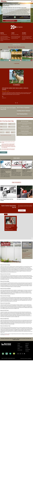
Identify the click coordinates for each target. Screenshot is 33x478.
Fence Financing (27, 349)
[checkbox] (0, 142)
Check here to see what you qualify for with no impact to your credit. (8, 142)
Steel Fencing (28, 60)
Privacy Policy (5, 147)
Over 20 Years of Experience (25, 107)
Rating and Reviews (26, 346)
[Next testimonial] (17, 102)
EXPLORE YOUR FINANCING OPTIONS (9, 20)
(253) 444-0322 (6, 5)
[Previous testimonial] (15, 102)
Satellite (2, 214)
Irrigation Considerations (26, 170)
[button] (32, 237)
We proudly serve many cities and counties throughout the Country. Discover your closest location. (17, 339)
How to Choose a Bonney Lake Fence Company (6, 199)
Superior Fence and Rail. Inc (4, 358)
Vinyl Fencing (6, 60)
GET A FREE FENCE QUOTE (24, 20)
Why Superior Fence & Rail (21, 199)
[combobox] (7, 132)
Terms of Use (26, 358)
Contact (19, 348)
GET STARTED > (21, 210)
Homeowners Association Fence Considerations (5, 170)
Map (5, 214)
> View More (16, 63)
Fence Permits (13, 170)
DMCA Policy (29, 358)
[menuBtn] (31, 1)
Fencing (19, 345)
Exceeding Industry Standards (25, 111)
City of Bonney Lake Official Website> (27, 253)
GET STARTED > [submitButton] (4, 152)
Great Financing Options (25, 114)
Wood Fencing (17, 60)
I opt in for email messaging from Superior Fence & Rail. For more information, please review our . (8, 149)
